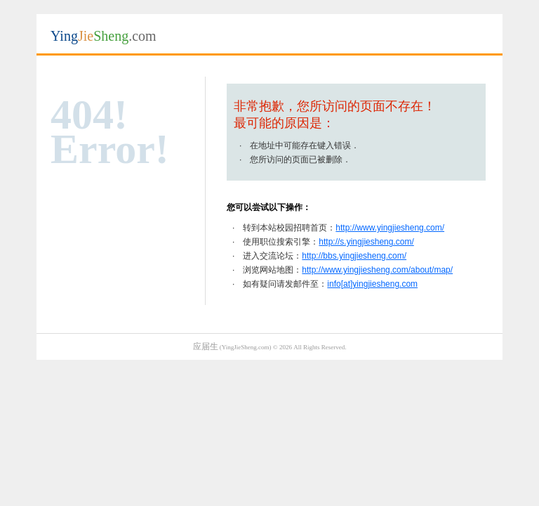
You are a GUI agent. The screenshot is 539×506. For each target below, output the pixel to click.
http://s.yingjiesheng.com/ (366, 242)
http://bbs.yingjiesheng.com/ (354, 256)
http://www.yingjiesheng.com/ (389, 228)
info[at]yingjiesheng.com (372, 284)
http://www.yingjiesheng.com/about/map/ (377, 270)
